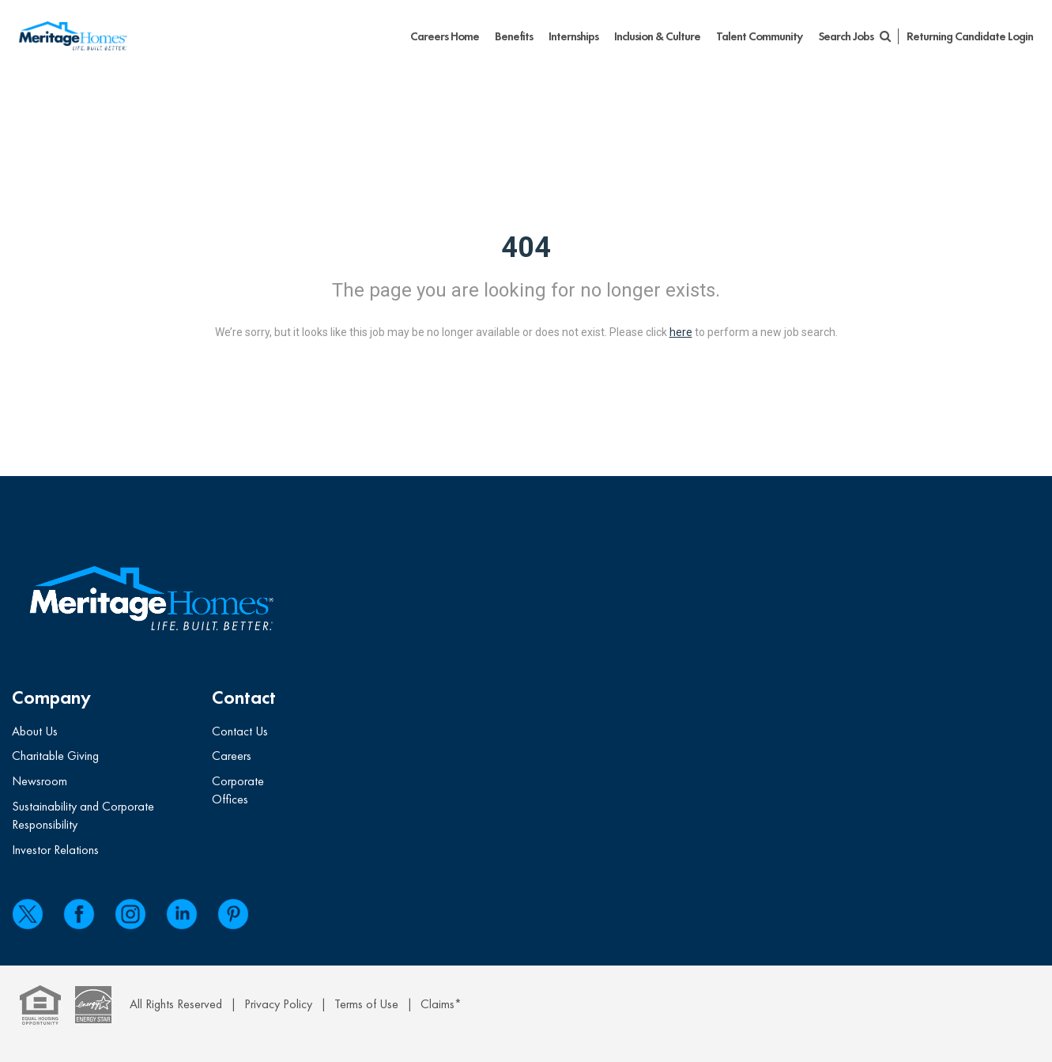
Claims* (441, 1004)
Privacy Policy (278, 1004)
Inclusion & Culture (657, 36)
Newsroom (39, 781)
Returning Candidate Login (970, 36)
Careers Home (444, 36)
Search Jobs (854, 36)
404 (526, 247)
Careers (231, 755)
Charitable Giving (55, 755)
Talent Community (759, 36)
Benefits (514, 36)
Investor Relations (55, 849)
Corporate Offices (238, 790)
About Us (35, 731)
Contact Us (240, 731)
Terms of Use (366, 1004)
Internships (573, 36)
